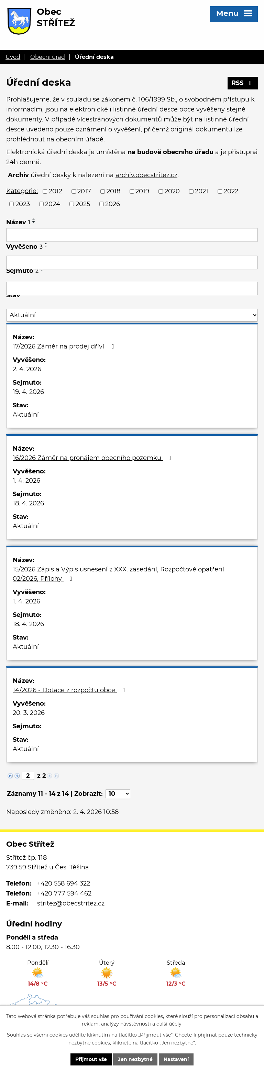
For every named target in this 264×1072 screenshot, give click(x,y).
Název (18, 222)
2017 (84, 191)
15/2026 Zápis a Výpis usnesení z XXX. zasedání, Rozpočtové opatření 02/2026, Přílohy (118, 574)
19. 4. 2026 (28, 392)
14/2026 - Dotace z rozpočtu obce (70, 690)
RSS (242, 83)
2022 (231, 191)
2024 (52, 203)
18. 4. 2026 (28, 503)
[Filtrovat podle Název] (132, 235)
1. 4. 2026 (26, 480)
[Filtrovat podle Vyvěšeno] (132, 262)
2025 (83, 203)
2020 (172, 191)
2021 (201, 191)
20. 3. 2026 (29, 713)
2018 (113, 191)
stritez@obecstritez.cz (70, 903)
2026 (112, 203)
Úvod (13, 56)
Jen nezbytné (135, 1059)
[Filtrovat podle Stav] (132, 315)
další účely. (169, 1024)
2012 (55, 191)
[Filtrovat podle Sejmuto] (132, 289)
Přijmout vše (91, 1059)
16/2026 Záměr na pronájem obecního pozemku (93, 458)
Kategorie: (22, 191)
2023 (22, 203)
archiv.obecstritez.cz (146, 175)
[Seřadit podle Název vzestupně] (34, 219)
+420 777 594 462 (64, 893)
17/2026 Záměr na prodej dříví (65, 346)
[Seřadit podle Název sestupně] (34, 222)
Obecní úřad (47, 56)
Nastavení (176, 1059)
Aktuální (26, 414)
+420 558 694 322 (63, 883)
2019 (142, 191)
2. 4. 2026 (27, 369)
